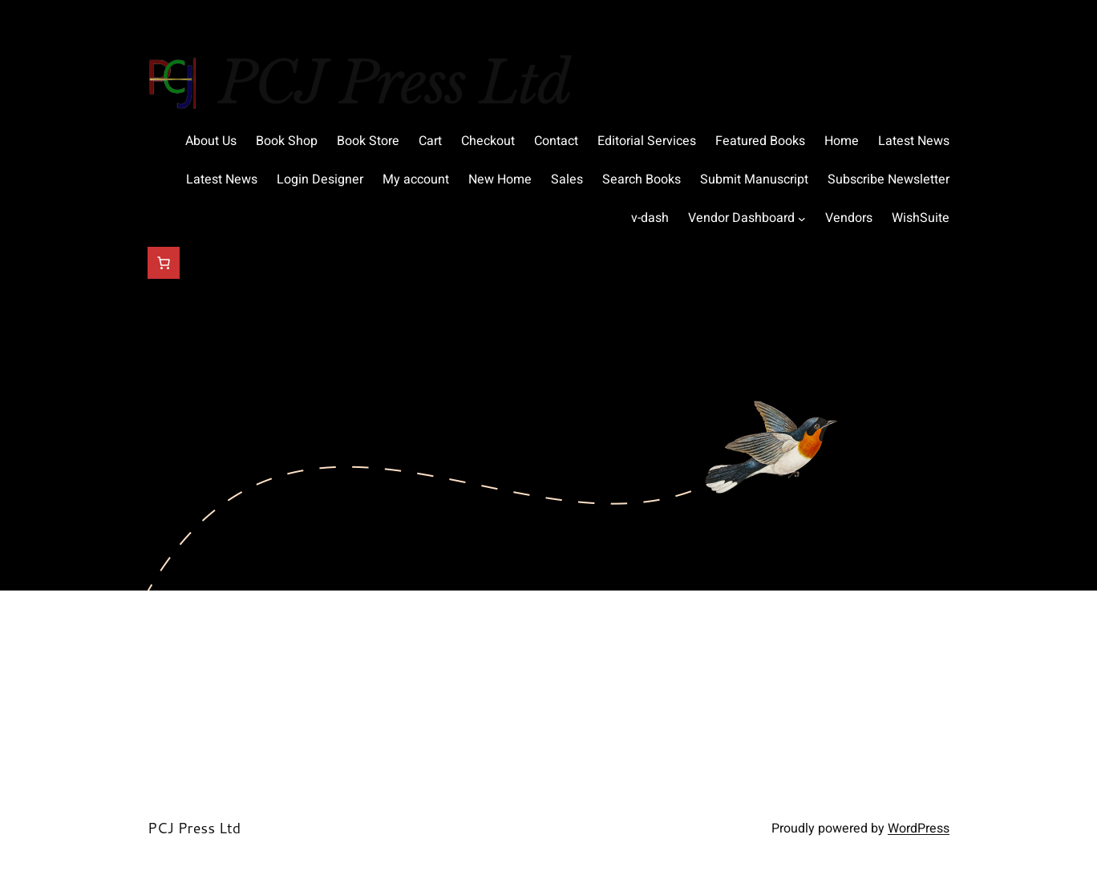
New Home (500, 179)
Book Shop (287, 141)
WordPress (918, 828)
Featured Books (760, 141)
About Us (211, 141)
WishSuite (920, 218)
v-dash (650, 218)
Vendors (848, 218)
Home (841, 141)
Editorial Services (646, 141)
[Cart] (164, 263)
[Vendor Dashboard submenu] (802, 219)
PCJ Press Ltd (394, 83)
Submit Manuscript (754, 179)
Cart (430, 141)
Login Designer (320, 179)
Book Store (368, 141)
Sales (567, 179)
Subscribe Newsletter (888, 179)
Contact (556, 141)
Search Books (641, 179)
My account (416, 179)
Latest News (913, 141)
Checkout (488, 141)
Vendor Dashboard (741, 218)
